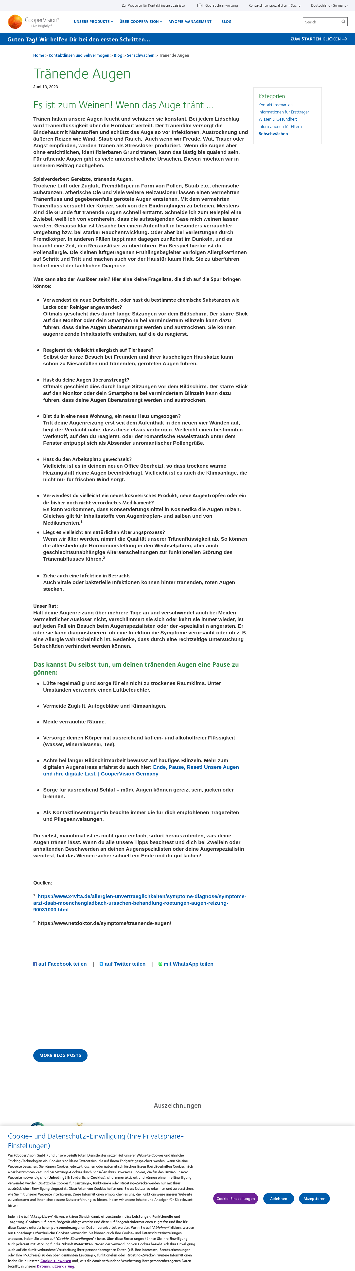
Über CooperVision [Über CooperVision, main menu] (139, 21)
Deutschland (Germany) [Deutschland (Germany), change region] (329, 5)
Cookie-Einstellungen (235, 1201)
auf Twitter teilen (123, 964)
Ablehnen (278, 1201)
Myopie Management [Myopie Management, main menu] (190, 21)
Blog (118, 55)
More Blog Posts (60, 1055)
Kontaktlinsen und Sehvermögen (79, 55)
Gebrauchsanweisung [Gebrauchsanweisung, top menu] (221, 5)
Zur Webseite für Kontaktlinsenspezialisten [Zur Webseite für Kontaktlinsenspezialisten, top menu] (154, 5)
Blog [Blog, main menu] (226, 21)
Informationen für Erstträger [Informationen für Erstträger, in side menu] (284, 111)
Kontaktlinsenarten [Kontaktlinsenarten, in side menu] (276, 104)
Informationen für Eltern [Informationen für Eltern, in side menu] (280, 126)
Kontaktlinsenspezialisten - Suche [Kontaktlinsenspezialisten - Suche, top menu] (274, 5)
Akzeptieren (314, 1201)
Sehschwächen (140, 55)
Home (38, 55)
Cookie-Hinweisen (55, 1263)
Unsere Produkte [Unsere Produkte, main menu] (92, 21)
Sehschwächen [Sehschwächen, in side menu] (273, 133)
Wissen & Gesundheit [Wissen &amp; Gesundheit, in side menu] (278, 118)
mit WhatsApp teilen (186, 964)
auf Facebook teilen (60, 964)
